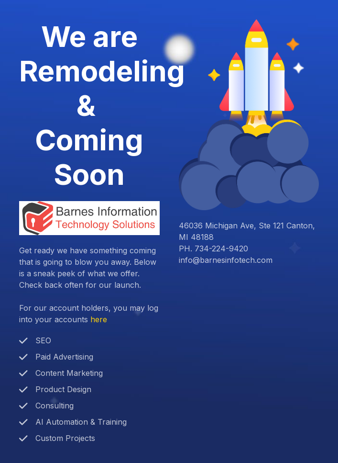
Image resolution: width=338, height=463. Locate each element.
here (98, 319)
